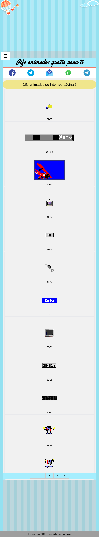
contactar (67, 534)
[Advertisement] (51, 24)
